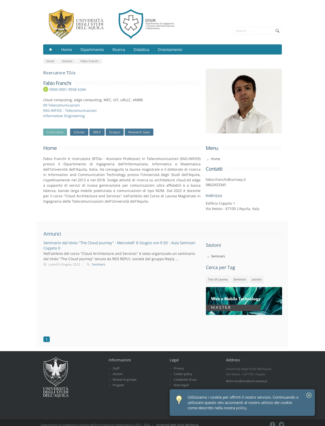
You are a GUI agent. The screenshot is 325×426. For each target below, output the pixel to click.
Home (66, 49)
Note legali (181, 385)
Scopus (114, 132)
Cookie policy (183, 374)
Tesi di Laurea (218, 279)
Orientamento (170, 49)
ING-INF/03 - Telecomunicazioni (70, 110)
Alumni (118, 374)
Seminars (98, 264)
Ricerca (118, 49)
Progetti (118, 385)
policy (241, 408)
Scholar (79, 132)
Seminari (239, 279)
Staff (116, 368)
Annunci (52, 233)
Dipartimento (92, 49)
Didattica (141, 49)
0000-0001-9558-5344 (68, 89)
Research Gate (139, 132)
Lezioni (257, 279)
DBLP (97, 132)
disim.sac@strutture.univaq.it (246, 381)
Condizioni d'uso (185, 379)
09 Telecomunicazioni (61, 105)
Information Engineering (64, 115)
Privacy (179, 368)
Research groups (125, 379)
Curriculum (55, 132)
